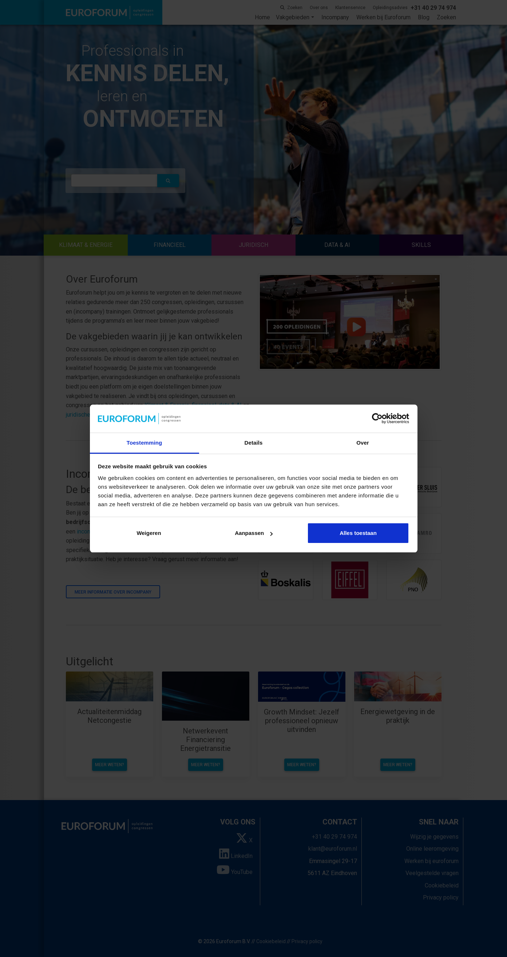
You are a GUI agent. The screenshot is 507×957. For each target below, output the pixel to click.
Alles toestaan (358, 533)
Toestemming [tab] (144, 443)
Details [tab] (254, 443)
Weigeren (148, 533)
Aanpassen (254, 533)
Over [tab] (362, 443)
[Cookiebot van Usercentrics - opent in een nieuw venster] (377, 418)
